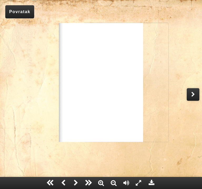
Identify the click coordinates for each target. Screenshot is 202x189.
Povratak (19, 11)
